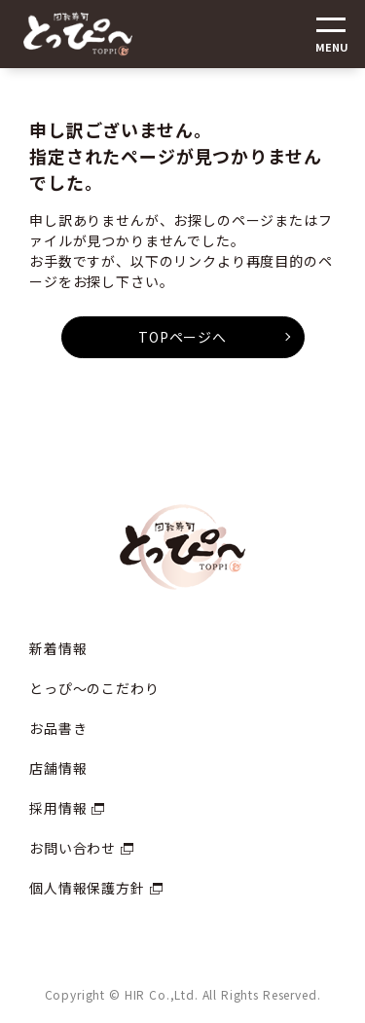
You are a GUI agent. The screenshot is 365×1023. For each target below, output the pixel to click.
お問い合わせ (72, 848)
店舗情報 (58, 768)
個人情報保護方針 (87, 887)
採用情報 (58, 808)
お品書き (58, 728)
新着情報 (58, 648)
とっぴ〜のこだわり (94, 688)
